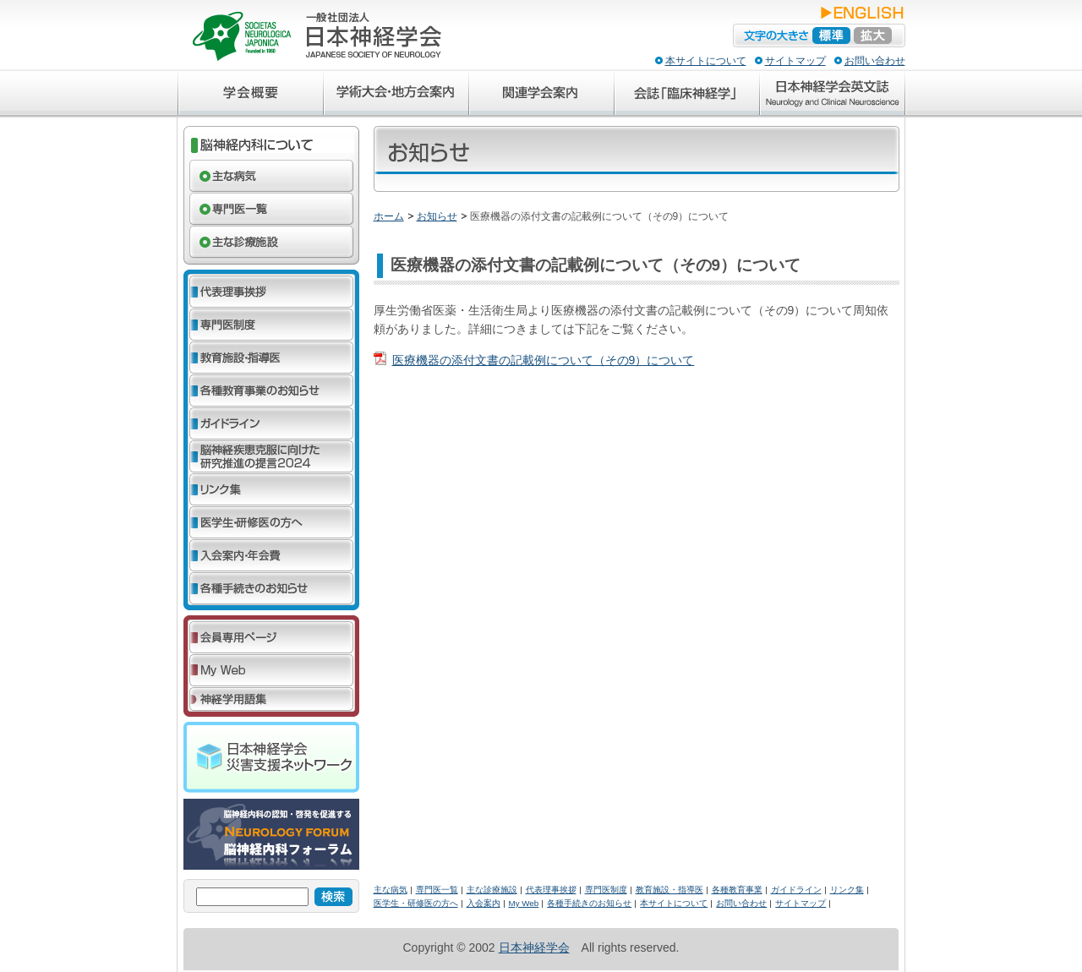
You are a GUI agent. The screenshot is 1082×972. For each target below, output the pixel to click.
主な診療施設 (492, 889)
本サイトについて (705, 61)
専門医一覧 (437, 889)
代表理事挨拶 (551, 889)
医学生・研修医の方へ (416, 903)
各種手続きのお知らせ (589, 903)
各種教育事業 (737, 889)
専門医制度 (606, 889)
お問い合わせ (874, 61)
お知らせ (437, 216)
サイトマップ (795, 61)
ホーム (389, 216)
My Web (524, 903)
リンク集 (847, 889)
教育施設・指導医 (669, 889)
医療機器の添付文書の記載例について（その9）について (543, 360)
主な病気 (390, 889)
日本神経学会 (534, 947)
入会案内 (483, 903)
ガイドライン (796, 889)
